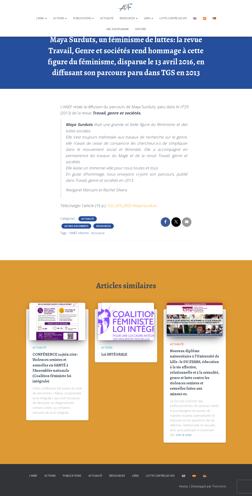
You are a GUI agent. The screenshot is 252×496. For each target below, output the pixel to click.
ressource (98, 233)
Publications (83, 18)
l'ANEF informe (79, 233)
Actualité (106, 18)
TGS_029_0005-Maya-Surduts (132, 205)
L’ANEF (41, 18)
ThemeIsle (219, 486)
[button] (46, 18)
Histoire (140, 29)
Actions (60, 18)
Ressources (129, 18)
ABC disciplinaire (117, 29)
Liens (148, 18)
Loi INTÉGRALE (114, 354)
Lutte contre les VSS (173, 18)
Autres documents (76, 226)
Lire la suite (184, 435)
